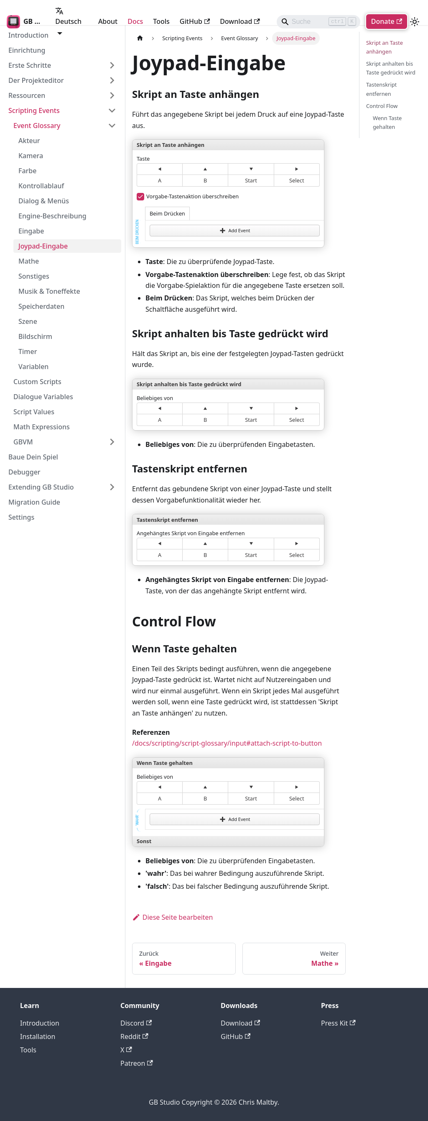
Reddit (134, 1036)
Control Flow (381, 106)
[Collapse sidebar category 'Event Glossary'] (112, 125)
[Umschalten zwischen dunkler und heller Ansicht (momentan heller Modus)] (414, 21)
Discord (136, 1023)
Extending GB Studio (41, 487)
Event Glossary (37, 125)
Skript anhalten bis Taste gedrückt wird (390, 68)
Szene (27, 321)
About (107, 21)
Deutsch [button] (68, 16)
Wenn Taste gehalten (387, 122)
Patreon (136, 1063)
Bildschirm (35, 336)
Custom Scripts (37, 381)
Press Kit (338, 1023)
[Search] (318, 21)
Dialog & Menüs (43, 200)
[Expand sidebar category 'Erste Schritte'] (112, 65)
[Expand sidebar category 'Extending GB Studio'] (112, 487)
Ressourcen (26, 95)
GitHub (195, 21)
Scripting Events (34, 110)
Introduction (39, 1023)
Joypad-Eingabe (43, 246)
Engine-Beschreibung (52, 216)
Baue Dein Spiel (33, 457)
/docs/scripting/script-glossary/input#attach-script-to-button (227, 743)
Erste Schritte (29, 65)
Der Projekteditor (36, 80)
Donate (386, 21)
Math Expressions (41, 426)
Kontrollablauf (41, 185)
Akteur (29, 140)
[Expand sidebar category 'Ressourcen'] (112, 95)
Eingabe (31, 231)
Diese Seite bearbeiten (172, 917)
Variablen (33, 366)
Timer (27, 351)
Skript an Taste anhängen (384, 47)
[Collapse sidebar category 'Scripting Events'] (112, 110)
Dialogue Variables (43, 396)
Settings (21, 517)
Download (240, 21)
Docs (135, 21)
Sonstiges (33, 276)
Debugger (24, 472)
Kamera (30, 155)
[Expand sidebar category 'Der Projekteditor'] (112, 80)
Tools (161, 21)
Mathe (28, 261)
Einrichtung (26, 50)
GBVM (23, 441)
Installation (37, 1036)
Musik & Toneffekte (49, 291)
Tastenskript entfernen (381, 89)
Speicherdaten (41, 306)
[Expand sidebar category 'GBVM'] (112, 442)
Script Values (33, 411)
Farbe (27, 170)
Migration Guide (34, 502)
